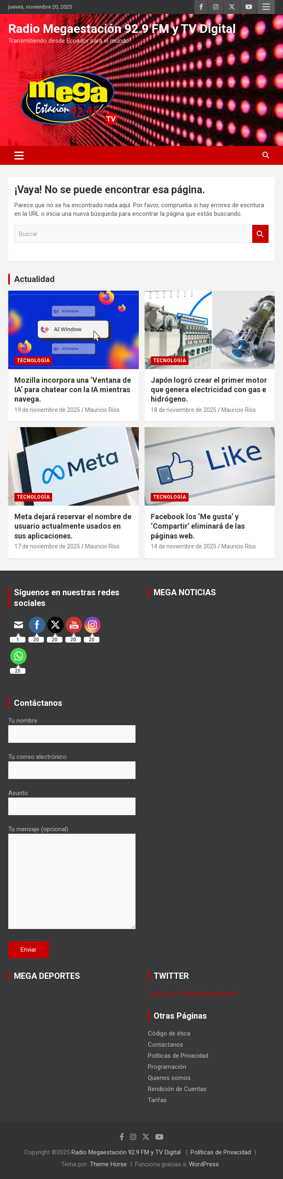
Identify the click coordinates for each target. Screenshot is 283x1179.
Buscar (260, 234)
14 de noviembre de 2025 (183, 546)
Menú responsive (266, 7)
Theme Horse (108, 1164)
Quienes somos (169, 1078)
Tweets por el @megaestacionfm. (194, 993)
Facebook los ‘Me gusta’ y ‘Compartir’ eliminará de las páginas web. (198, 526)
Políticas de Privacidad (178, 1055)
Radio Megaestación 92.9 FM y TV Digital (122, 28)
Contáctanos (165, 1044)
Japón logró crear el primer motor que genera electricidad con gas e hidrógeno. (209, 390)
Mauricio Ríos (102, 410)
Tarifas (157, 1100)
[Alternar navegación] (19, 155)
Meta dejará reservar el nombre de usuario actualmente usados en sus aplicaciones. (72, 526)
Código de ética (169, 1033)
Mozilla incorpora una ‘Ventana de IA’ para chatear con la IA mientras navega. (72, 390)
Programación (167, 1066)
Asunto (72, 799)
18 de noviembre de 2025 (183, 410)
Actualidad (34, 279)
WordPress (204, 1164)
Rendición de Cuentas (177, 1089)
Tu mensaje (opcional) (72, 878)
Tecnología (33, 360)
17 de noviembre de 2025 (47, 546)
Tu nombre (72, 727)
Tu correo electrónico (72, 763)
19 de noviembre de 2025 (47, 410)
